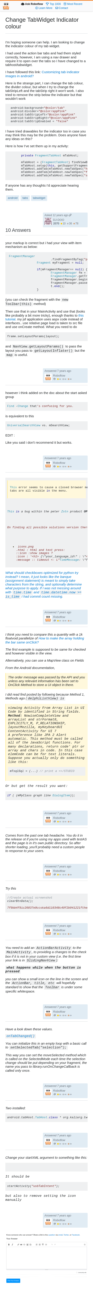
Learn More (44, 8)
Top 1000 (53, 4)
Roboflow (59, 375)
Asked (58, 215)
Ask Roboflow (32, 4)
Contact (61, 8)
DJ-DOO (58, 220)
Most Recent (73, 4)
